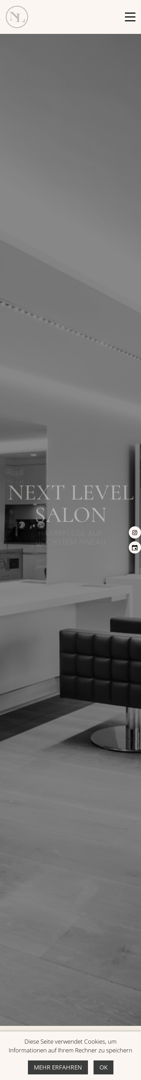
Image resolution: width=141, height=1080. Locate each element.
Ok (103, 1067)
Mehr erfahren (58, 1067)
